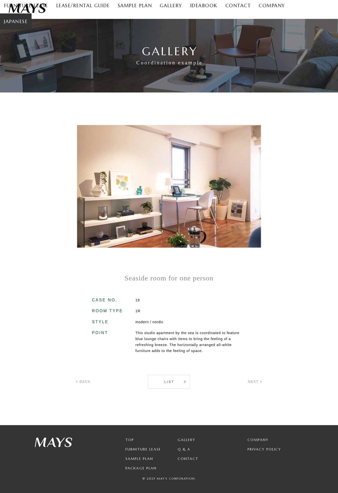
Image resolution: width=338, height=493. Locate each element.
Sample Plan (139, 458)
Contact (188, 458)
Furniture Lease (143, 449)
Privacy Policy (264, 449)
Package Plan (141, 468)
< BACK (83, 382)
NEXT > (255, 382)
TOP (130, 440)
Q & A (184, 449)
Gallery (187, 440)
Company (258, 440)
